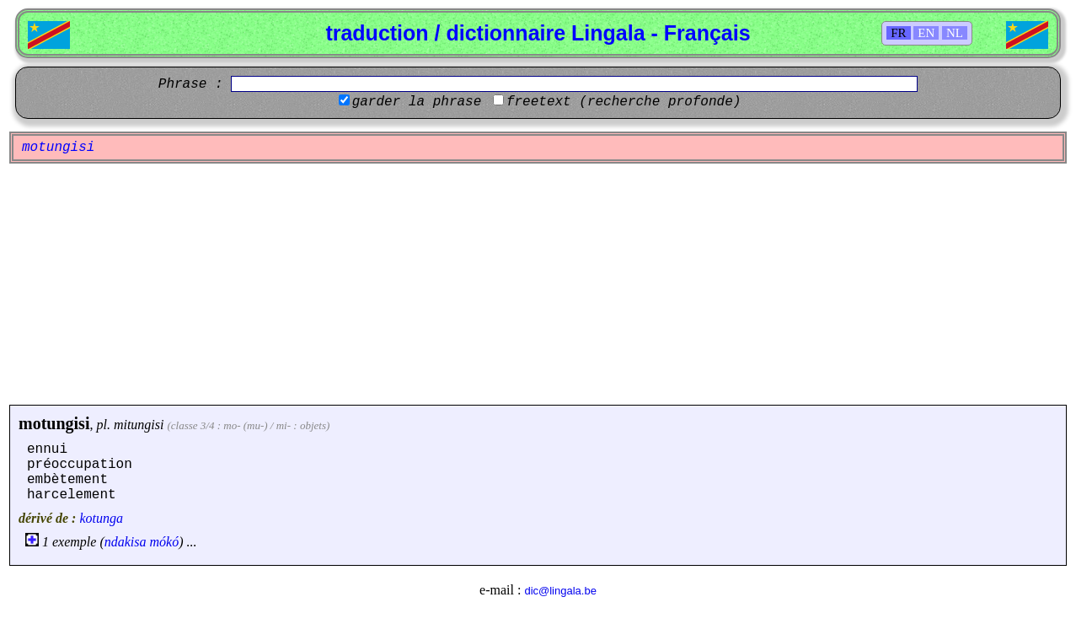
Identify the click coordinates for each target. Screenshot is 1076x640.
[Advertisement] (538, 284)
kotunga (101, 518)
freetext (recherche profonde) (623, 102)
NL (954, 33)
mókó (164, 542)
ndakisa (125, 542)
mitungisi (139, 424)
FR (898, 33)
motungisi (54, 423)
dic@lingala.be (560, 590)
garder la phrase (417, 102)
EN (926, 33)
